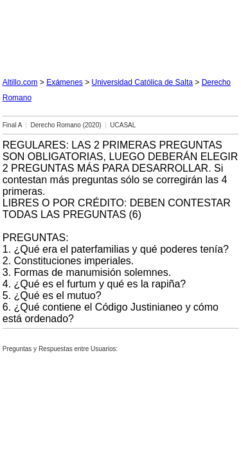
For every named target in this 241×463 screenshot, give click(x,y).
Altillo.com (20, 82)
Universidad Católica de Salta (142, 82)
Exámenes (64, 82)
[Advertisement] (121, 33)
